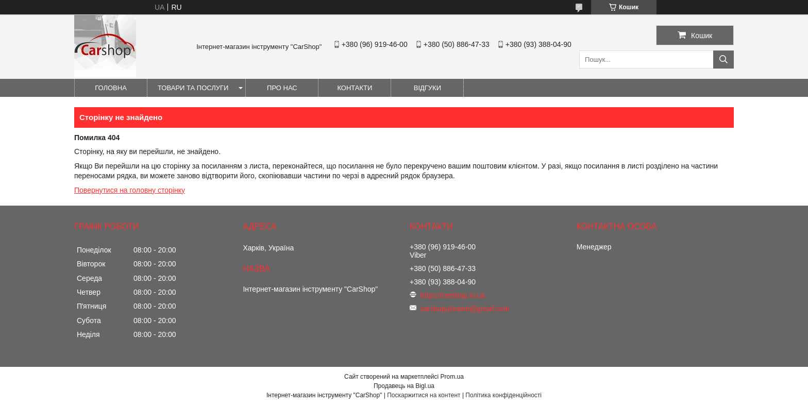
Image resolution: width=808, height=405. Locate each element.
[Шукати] (723, 59)
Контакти (354, 88)
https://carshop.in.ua (452, 295)
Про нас (282, 88)
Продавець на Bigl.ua (404, 386)
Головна (111, 88)
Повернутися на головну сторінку (129, 190)
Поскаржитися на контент (423, 395)
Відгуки (427, 88)
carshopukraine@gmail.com (465, 309)
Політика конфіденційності (503, 395)
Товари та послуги (193, 88)
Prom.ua (452, 376)
